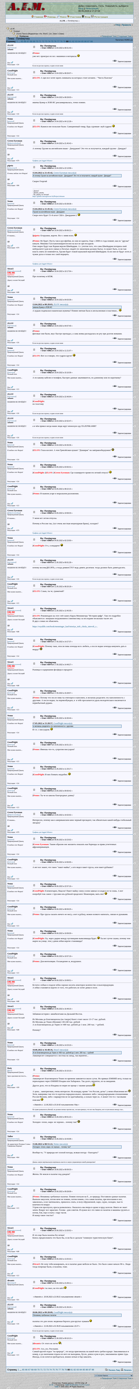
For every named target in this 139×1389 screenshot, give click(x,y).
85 (82, 41)
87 (88, 41)
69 (34, 41)
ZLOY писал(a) (61, 304)
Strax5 (45, 34)
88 (91, 41)
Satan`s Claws (58, 34)
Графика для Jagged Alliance (42, 161)
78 (61, 41)
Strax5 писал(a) (61, 1049)
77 (58, 41)
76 (55, 41)
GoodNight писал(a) (63, 723)
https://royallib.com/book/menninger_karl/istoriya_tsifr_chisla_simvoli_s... (65, 626)
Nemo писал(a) (60, 1144)
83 (76, 41)
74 (49, 41)
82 (73, 41)
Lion (50, 34)
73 (46, 41)
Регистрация (92, 8)
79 (64, 41)
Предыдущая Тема (109, 36)
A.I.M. (13, 29)
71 (40, 41)
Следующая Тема (124, 36)
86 (85, 41)
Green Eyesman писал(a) (65, 172)
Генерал (17, 31)
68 (31, 41)
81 (70, 41)
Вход (80, 8)
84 (79, 41)
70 (37, 41)
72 (43, 41)
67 (28, 41)
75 (52, 41)
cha (40, 34)
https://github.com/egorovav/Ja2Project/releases (49, 196)
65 (22, 41)
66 (25, 41)
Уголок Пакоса (22, 34)
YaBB (56, 1387)
